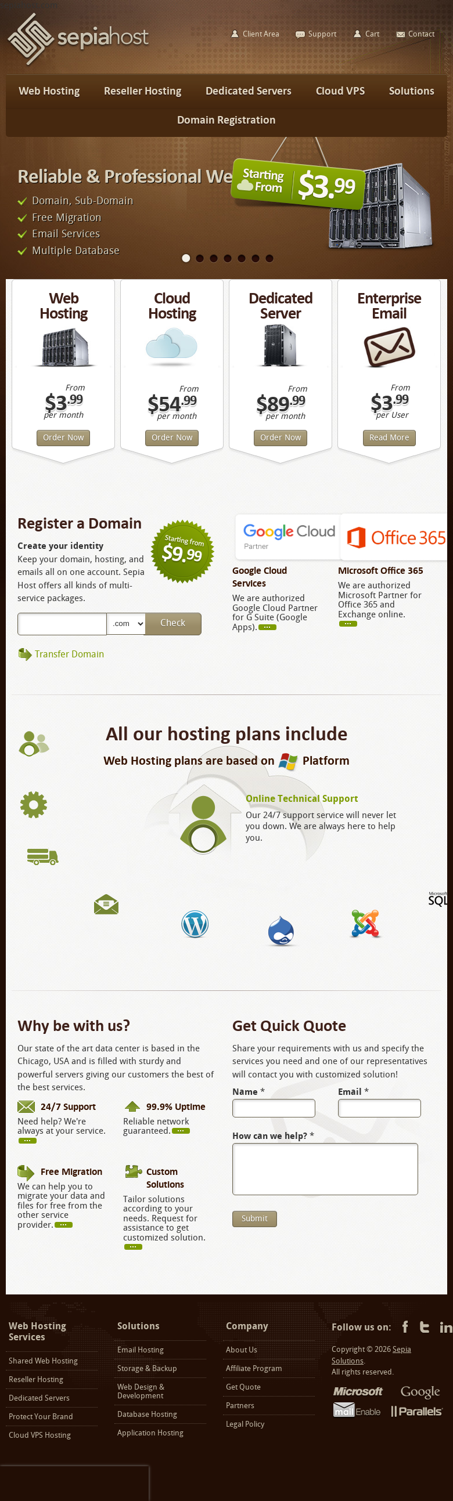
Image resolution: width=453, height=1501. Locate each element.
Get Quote (243, 1387)
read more (272, 627)
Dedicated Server (280, 305)
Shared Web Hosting (43, 1361)
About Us (241, 1350)
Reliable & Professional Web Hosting (162, 176)
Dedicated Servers (39, 1398)
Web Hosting (63, 305)
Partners (240, 1405)
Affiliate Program (254, 1368)
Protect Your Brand (41, 1416)
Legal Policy (245, 1424)
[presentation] (74, 1483)
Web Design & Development (140, 1391)
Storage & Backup (147, 1368)
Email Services (66, 233)
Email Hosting (140, 1350)
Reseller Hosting (36, 1379)
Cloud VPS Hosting (40, 1435)
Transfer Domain (69, 654)
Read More (389, 438)
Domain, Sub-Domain (83, 200)
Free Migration (67, 217)
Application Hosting (150, 1432)
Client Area (261, 34)
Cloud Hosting (172, 305)
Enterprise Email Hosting (389, 313)
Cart (372, 34)
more (353, 623)
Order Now (63, 438)
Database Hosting (147, 1414)
